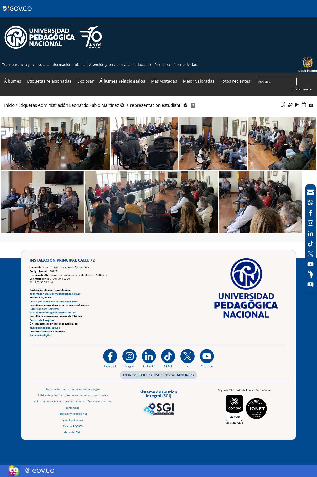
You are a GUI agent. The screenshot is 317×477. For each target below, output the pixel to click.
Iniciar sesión (302, 89)
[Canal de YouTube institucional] (206, 358)
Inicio (9, 105)
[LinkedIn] (310, 233)
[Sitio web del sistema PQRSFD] (310, 285)
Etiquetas (27, 105)
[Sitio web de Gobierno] (17, 13)
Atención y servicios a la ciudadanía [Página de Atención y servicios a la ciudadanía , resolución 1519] (120, 64)
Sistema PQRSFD (73, 426)
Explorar (85, 81)
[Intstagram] (310, 223)
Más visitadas (164, 81)
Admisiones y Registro (44, 309)
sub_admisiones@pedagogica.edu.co (53, 312)
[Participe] (310, 274)
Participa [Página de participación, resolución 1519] (162, 64)
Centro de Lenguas (42, 320)
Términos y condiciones (72, 414)
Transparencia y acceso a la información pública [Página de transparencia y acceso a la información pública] (43, 64)
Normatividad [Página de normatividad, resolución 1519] (185, 64)
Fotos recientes (235, 81)
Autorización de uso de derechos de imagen (73, 389)
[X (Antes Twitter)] (310, 254)
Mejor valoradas (198, 81)
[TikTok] (310, 243)
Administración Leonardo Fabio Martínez (78, 105)
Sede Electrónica (72, 420)
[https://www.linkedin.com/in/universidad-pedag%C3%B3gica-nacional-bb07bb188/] (149, 358)
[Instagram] (129, 358)
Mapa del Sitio (72, 432)
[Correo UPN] (310, 192)
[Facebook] (310, 213)
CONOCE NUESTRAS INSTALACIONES (158, 375)
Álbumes (12, 81)
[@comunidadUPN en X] (187, 358)
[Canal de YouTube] (310, 264)
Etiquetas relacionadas (49, 81)
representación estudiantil (156, 105)
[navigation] (310, 238)
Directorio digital (40, 335)
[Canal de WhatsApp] (310, 202)
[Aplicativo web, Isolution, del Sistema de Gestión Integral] (158, 402)
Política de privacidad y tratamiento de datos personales (72, 395)
